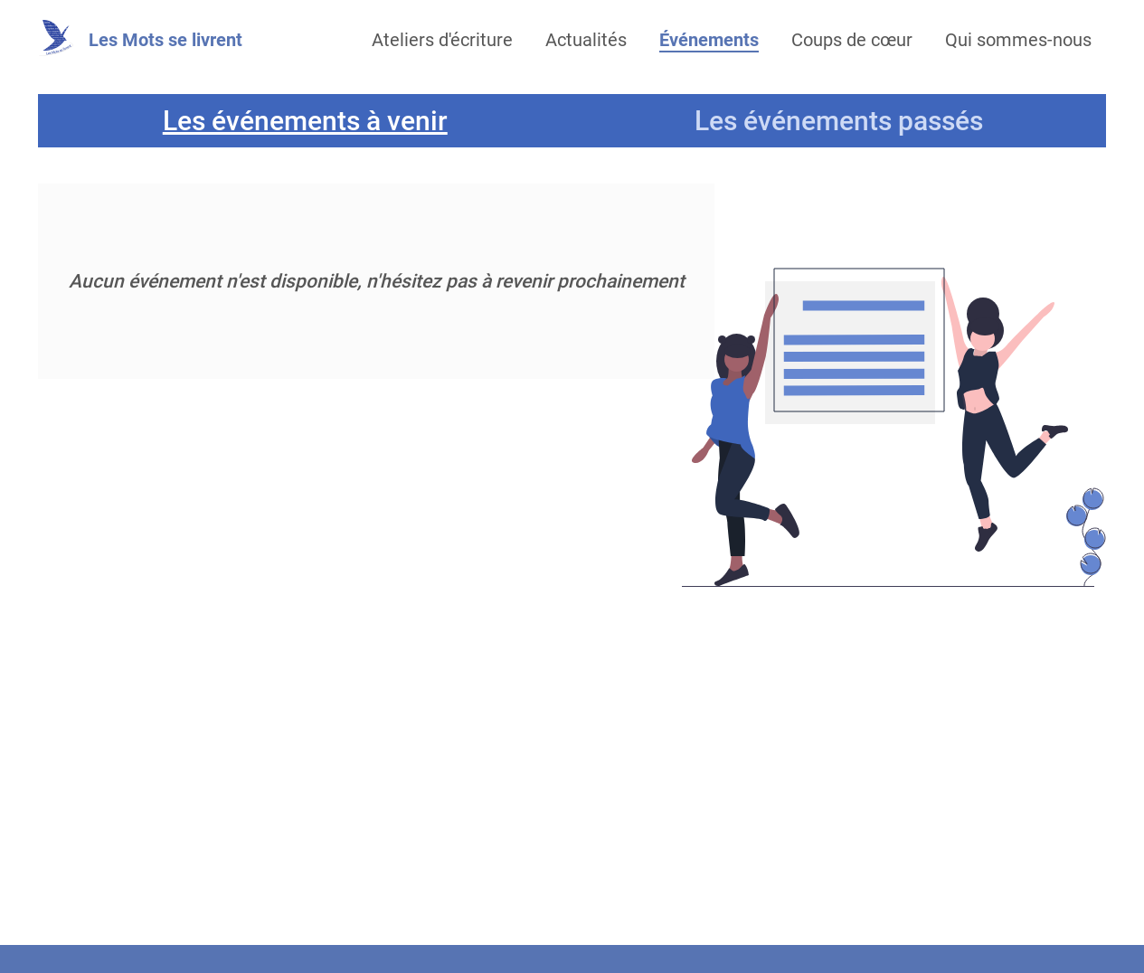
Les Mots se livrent (165, 40)
